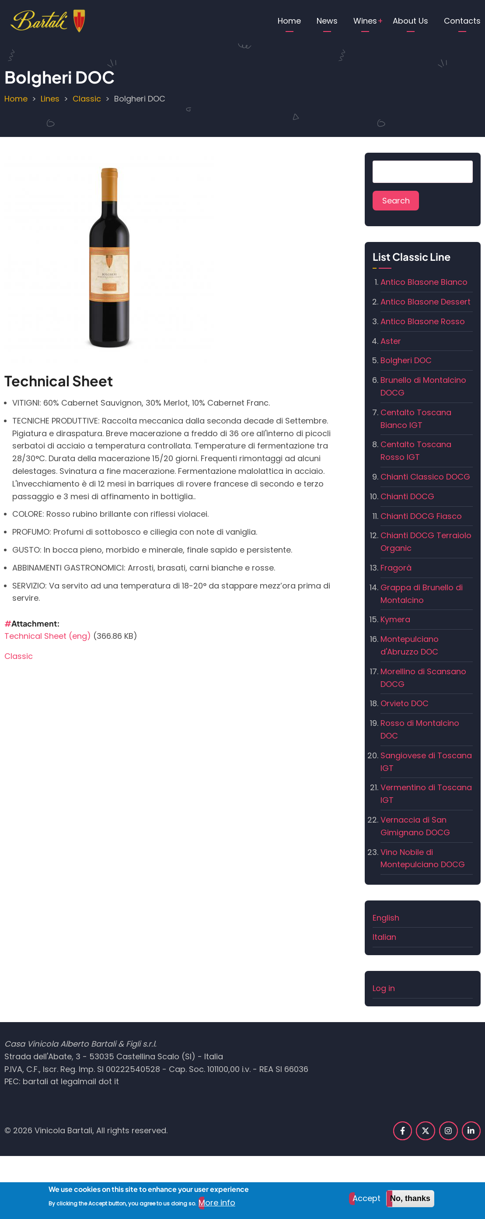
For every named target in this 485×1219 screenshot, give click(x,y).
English (386, 917)
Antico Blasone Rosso (422, 321)
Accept (366, 1201)
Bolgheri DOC (406, 360)
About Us (410, 20)
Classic (87, 98)
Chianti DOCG (407, 496)
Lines (50, 98)
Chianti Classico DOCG (425, 476)
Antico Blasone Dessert (425, 301)
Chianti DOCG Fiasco (421, 516)
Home (289, 20)
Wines (365, 20)
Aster (390, 341)
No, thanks (410, 1202)
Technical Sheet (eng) (47, 636)
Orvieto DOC (404, 703)
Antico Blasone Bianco (424, 282)
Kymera (395, 619)
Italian (384, 937)
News (327, 20)
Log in (384, 988)
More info (217, 1206)
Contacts (462, 20)
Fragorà (396, 567)
